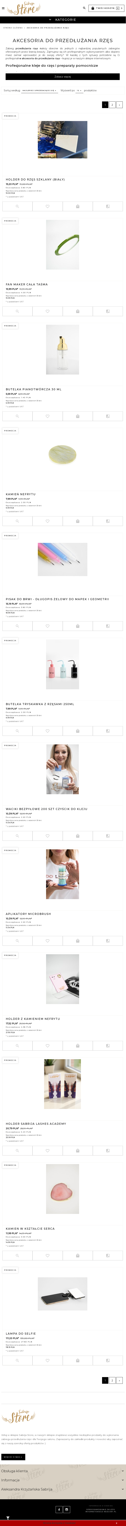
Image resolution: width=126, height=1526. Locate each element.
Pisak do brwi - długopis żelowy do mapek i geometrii (57, 599)
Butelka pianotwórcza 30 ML (34, 389)
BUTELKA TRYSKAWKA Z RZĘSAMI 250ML (40, 704)
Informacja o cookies (101, 1505)
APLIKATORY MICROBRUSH (28, 913)
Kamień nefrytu (21, 494)
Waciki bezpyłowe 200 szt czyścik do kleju (47, 808)
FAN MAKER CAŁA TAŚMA (27, 284)
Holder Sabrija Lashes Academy (36, 1123)
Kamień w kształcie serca (30, 1228)
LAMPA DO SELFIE (21, 1333)
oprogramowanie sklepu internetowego (100, 1510)
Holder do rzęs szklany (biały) (35, 179)
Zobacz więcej (62, 76)
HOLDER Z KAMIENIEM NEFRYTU (33, 1018)
